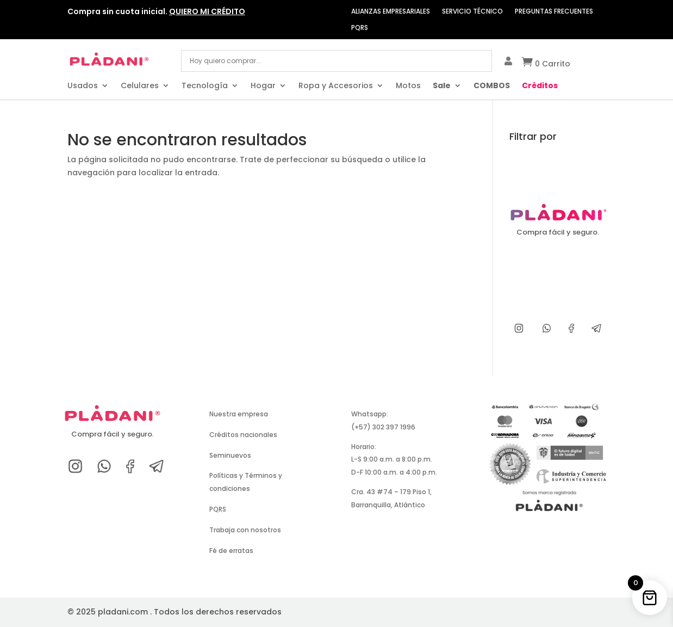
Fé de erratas (231, 550)
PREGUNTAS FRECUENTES (554, 12)
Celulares (140, 86)
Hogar (263, 86)
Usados (82, 86)
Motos (408, 86)
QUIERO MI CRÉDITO (207, 11)
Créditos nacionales (243, 434)
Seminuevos (230, 455)
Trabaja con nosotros (245, 529)
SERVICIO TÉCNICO (472, 12)
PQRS (359, 28)
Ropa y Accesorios (335, 86)
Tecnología (205, 86)
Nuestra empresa (238, 414)
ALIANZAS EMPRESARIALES (390, 12)
